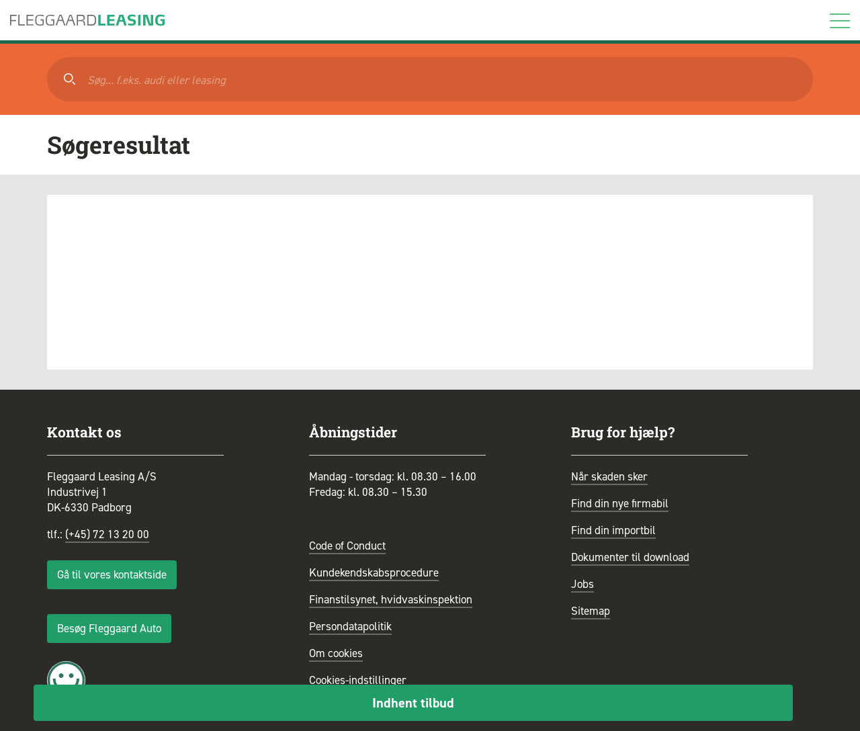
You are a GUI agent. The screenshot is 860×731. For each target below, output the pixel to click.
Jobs (582, 583)
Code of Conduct (347, 545)
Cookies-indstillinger (357, 680)
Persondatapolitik (350, 626)
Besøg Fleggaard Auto (109, 628)
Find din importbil (613, 530)
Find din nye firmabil (620, 503)
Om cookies (336, 653)
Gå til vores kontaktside (112, 574)
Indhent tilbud (413, 702)
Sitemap (590, 610)
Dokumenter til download (630, 557)
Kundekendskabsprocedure (374, 572)
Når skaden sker (609, 476)
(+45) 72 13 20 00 (107, 534)
